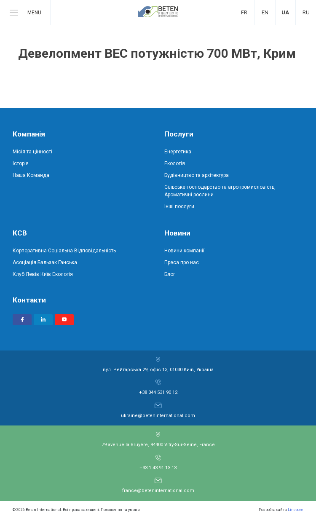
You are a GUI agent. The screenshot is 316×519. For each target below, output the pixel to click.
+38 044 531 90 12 (158, 392)
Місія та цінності (32, 152)
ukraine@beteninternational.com (158, 415)
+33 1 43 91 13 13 (158, 468)
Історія (21, 163)
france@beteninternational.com (158, 490)
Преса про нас (181, 262)
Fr (244, 12)
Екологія (174, 163)
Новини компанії (184, 251)
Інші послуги (179, 206)
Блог (169, 274)
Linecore (295, 510)
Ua (285, 12)
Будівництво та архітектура (196, 175)
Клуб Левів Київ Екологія (43, 274)
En (265, 12)
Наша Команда (31, 175)
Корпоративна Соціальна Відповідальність (64, 251)
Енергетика (177, 152)
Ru (306, 12)
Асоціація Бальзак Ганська (45, 262)
